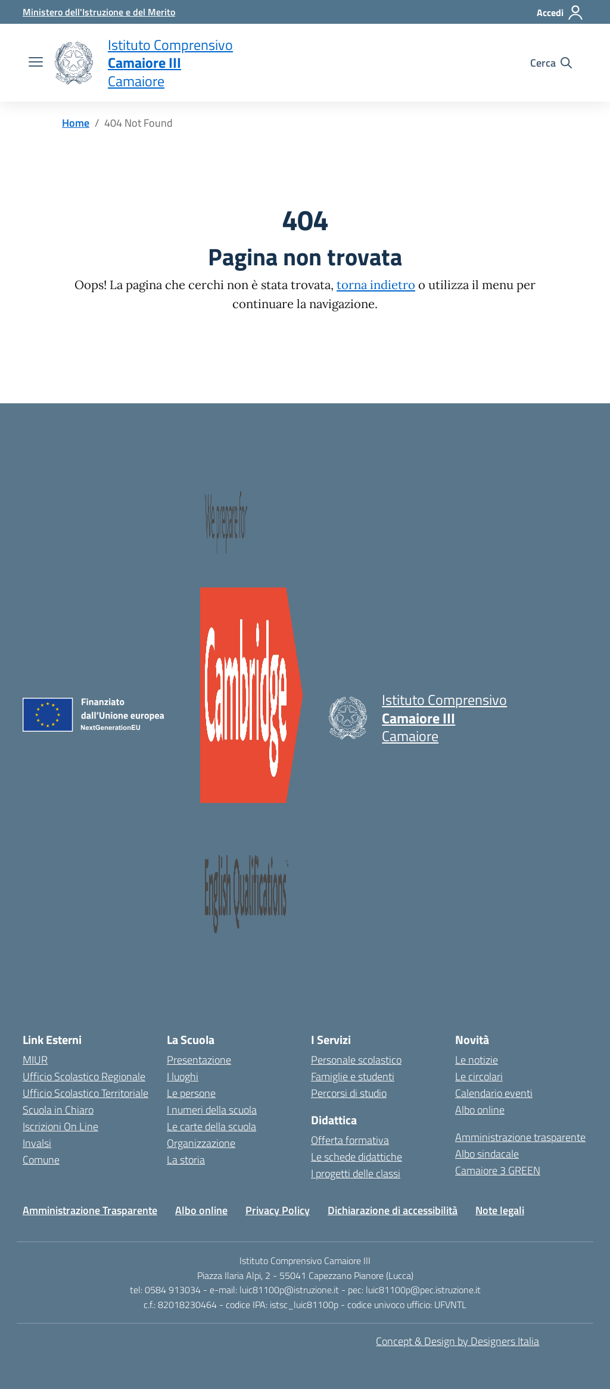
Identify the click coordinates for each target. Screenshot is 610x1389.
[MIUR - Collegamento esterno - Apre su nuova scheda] (99, 12)
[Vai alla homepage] (74, 63)
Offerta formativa (350, 1140)
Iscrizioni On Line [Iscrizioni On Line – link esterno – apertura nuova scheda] (60, 1126)
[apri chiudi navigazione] (36, 63)
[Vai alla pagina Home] (75, 123)
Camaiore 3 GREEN (497, 1170)
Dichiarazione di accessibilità (393, 1210)
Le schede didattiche (356, 1157)
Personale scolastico (356, 1060)
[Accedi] (560, 12)
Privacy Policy (277, 1210)
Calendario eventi (494, 1093)
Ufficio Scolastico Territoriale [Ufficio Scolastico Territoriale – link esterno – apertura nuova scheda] (85, 1093)
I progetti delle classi (355, 1173)
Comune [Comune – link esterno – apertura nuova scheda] (41, 1160)
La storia (186, 1160)
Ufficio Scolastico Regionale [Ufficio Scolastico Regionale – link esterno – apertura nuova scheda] (84, 1076)
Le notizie (476, 1060)
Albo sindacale (487, 1154)
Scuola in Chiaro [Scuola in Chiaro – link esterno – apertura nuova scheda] (58, 1110)
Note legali (499, 1210)
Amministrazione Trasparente (90, 1210)
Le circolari (479, 1076)
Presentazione (199, 1060)
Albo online (480, 1110)
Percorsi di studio (349, 1093)
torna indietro (376, 285)
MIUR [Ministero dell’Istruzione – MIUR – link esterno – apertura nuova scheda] (35, 1060)
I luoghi (182, 1076)
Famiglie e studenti (352, 1076)
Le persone (191, 1093)
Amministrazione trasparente (520, 1137)
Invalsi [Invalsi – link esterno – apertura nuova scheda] (37, 1143)
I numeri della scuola (212, 1110)
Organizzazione (201, 1143)
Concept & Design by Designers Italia (457, 1341)
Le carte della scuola (211, 1126)
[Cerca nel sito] (551, 63)
